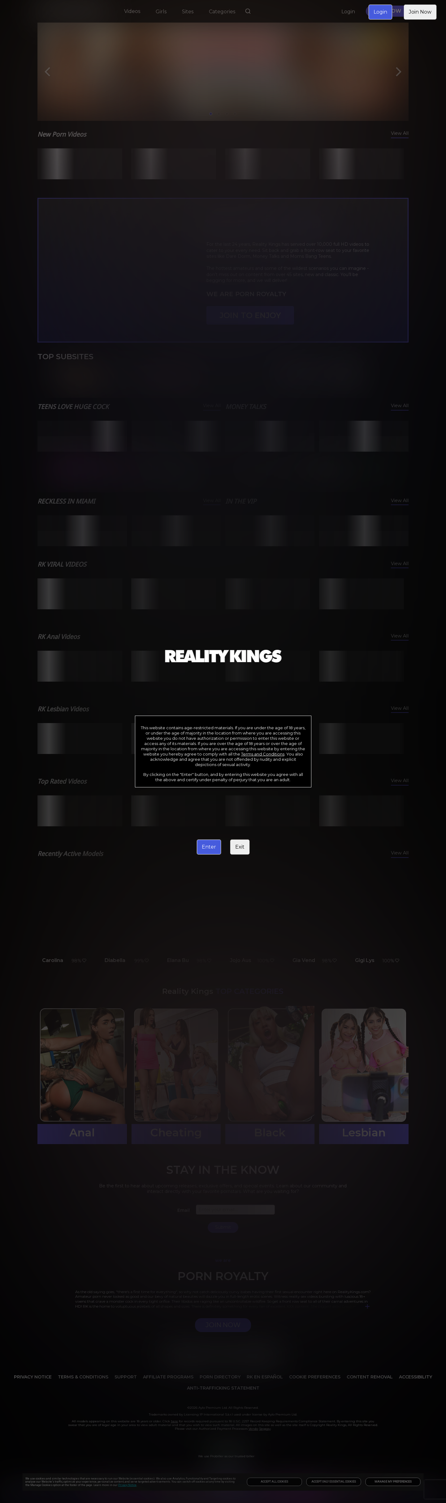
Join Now (420, 12)
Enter (209, 847)
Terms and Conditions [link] (262, 754)
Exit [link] (240, 847)
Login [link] (380, 12)
